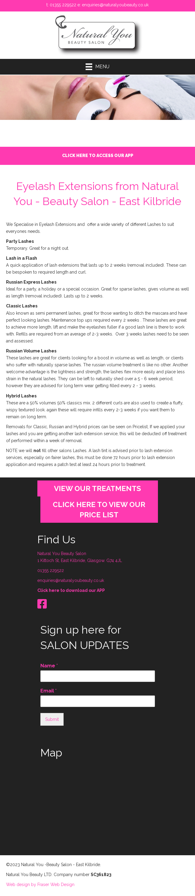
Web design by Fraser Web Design (40, 883)
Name (49, 664)
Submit (52, 717)
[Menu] (97, 67)
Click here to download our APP (71, 588)
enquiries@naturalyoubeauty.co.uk (115, 4)
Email (48, 689)
